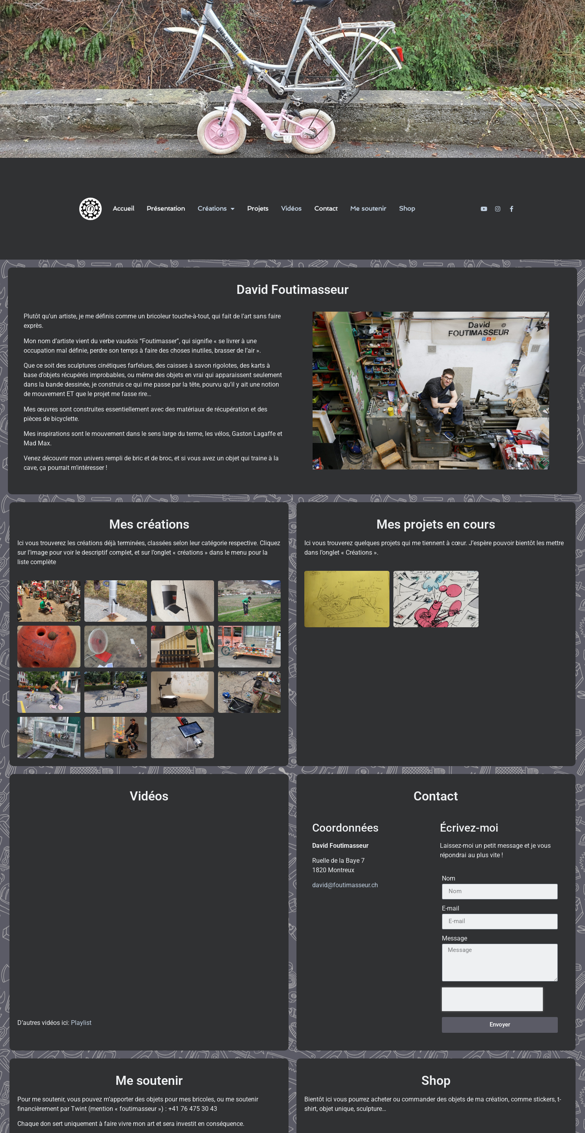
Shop (407, 208)
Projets (257, 208)
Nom (448, 878)
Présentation (166, 208)
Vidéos (291, 208)
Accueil (123, 208)
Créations (216, 209)
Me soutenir (368, 208)
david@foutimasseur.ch (345, 885)
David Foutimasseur (293, 289)
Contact (325, 208)
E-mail (450, 908)
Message (454, 938)
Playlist (81, 1022)
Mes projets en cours (435, 524)
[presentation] (492, 999)
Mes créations (149, 524)
